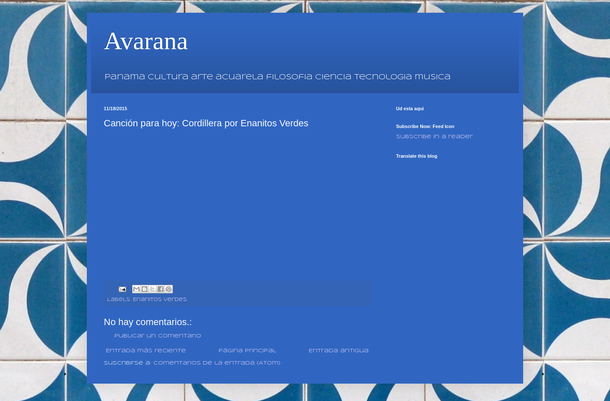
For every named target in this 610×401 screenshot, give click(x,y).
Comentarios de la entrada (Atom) (216, 363)
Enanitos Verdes (160, 300)
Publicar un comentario (157, 336)
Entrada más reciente (146, 350)
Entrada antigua (339, 350)
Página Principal (247, 350)
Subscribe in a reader (434, 136)
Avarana (146, 41)
